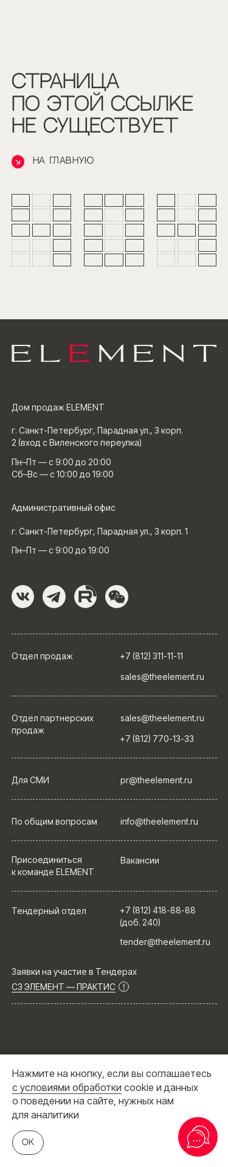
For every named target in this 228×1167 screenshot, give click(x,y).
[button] (116, 596)
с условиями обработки (67, 1087)
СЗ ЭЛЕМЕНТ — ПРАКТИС (64, 987)
